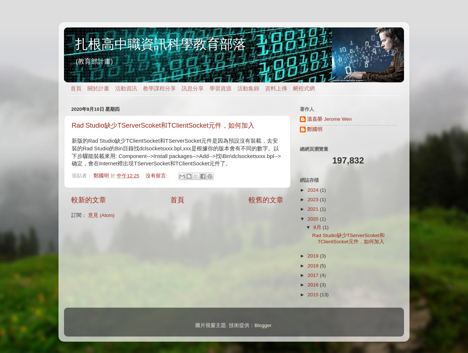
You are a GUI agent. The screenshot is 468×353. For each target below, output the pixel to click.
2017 (313, 275)
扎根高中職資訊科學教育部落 (160, 44)
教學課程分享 (159, 88)
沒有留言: (157, 176)
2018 (313, 265)
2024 (313, 190)
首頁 (76, 88)
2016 (313, 285)
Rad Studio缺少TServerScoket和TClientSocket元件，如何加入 (163, 125)
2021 (313, 209)
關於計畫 (98, 88)
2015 (313, 294)
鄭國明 (314, 129)
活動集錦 (248, 88)
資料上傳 (276, 88)
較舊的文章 (266, 200)
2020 (313, 219)
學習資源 (220, 88)
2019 (313, 256)
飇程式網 (304, 88)
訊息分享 (193, 88)
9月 (317, 227)
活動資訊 (126, 88)
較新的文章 (88, 200)
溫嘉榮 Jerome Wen (329, 119)
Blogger (262, 325)
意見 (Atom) (101, 215)
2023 (313, 199)
